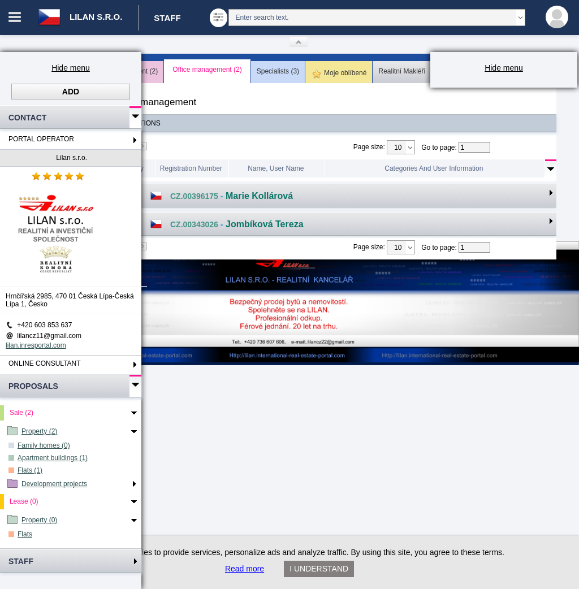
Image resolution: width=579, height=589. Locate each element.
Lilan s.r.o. (71, 158)
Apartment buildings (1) (53, 458)
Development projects (54, 484)
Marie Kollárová (259, 196)
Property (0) (39, 520)
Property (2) (39, 431)
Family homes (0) (44, 445)
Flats (25, 534)
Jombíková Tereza (265, 224)
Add (70, 91)
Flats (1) (30, 470)
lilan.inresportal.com (36, 345)
